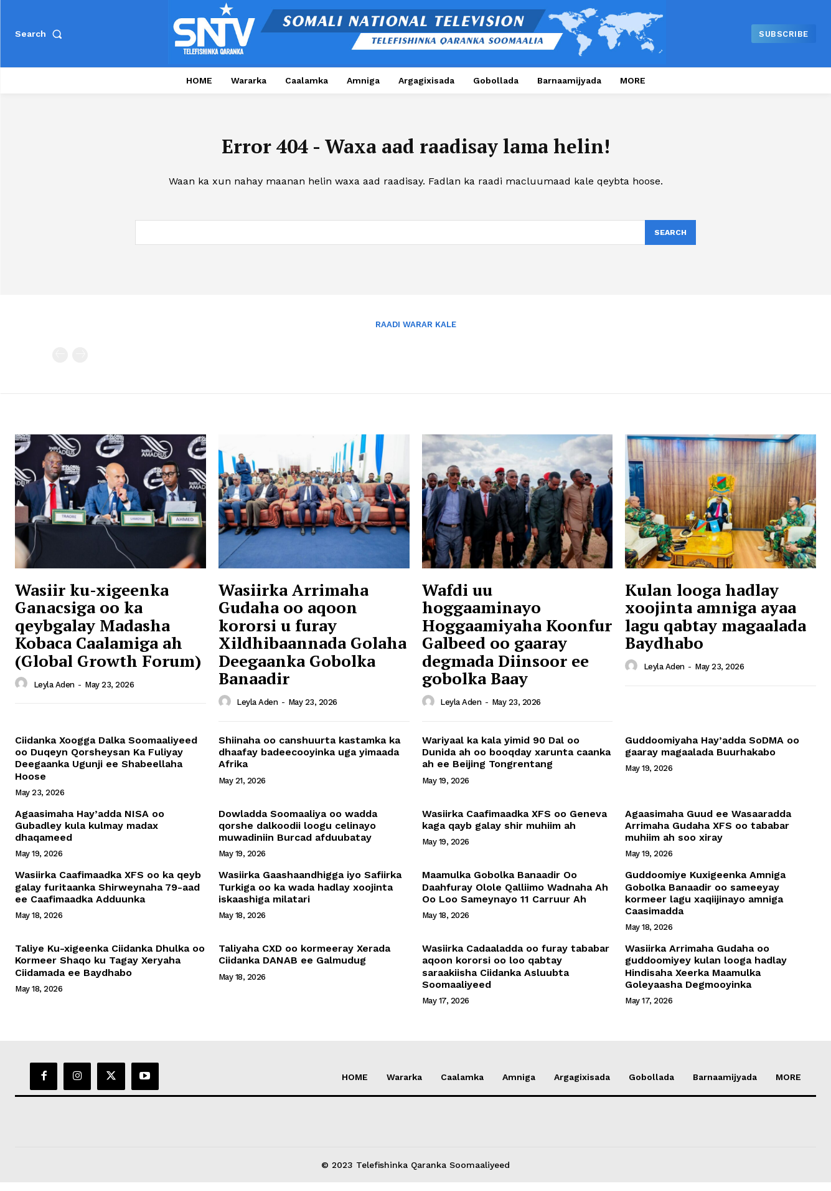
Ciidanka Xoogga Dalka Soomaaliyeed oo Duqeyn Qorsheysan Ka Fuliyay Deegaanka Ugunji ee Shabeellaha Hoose (106, 767)
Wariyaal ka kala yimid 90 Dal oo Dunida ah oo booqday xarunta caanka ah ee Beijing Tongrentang (516, 760)
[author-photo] (23, 692)
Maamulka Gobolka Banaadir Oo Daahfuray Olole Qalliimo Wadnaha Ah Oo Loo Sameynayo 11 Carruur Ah (515, 895)
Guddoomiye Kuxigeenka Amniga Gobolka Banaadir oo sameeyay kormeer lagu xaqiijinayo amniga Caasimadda (705, 902)
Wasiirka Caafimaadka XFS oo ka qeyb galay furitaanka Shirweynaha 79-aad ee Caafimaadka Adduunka (108, 895)
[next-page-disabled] (80, 363)
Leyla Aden (54, 692)
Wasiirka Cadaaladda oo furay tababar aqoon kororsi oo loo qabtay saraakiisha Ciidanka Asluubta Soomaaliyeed (515, 975)
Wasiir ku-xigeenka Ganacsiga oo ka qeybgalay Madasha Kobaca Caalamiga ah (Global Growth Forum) (108, 633)
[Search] (670, 240)
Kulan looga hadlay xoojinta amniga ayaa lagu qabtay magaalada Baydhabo (715, 624)
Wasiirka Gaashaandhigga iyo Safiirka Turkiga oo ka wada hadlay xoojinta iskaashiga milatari (309, 895)
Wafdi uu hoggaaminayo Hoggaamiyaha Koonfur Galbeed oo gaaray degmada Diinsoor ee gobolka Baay (517, 642)
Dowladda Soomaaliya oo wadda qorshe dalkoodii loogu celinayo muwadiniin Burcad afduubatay (297, 834)
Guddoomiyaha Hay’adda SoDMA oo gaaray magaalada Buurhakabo (712, 755)
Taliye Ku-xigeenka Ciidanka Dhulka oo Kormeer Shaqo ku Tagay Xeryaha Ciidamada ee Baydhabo (110, 969)
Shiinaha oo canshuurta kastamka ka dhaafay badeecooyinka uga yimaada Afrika (309, 760)
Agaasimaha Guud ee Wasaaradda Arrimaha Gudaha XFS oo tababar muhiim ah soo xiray (708, 834)
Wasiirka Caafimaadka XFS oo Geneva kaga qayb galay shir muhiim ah (514, 828)
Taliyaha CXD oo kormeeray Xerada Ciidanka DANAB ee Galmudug (304, 963)
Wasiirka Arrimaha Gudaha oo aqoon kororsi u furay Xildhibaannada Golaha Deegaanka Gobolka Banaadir (312, 642)
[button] (41, 34)
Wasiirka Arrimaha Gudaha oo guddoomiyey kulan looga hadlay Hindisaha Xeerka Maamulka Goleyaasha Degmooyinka (706, 975)
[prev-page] (60, 363)
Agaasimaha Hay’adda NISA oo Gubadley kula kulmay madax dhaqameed (89, 834)
